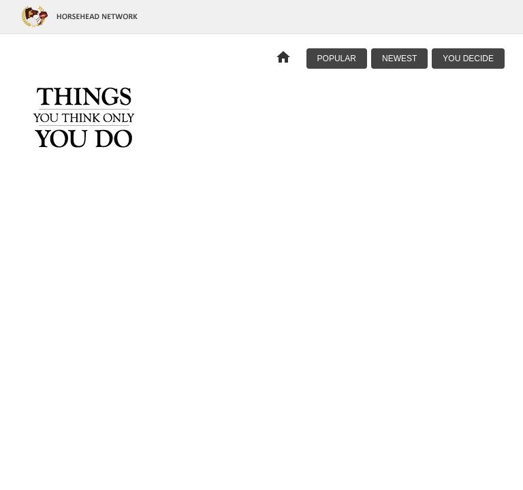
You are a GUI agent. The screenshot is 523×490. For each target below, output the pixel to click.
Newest (399, 58)
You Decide (468, 58)
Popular (336, 58)
